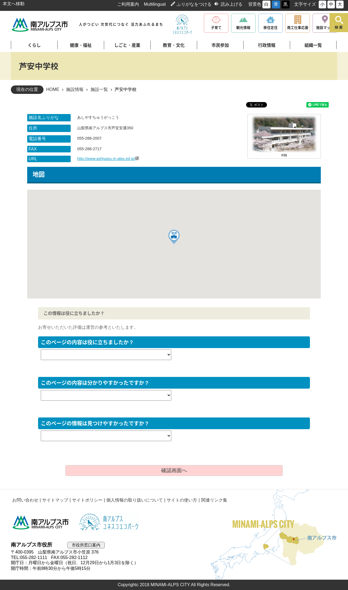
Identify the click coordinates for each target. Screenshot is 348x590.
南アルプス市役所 (41, 522)
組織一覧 (313, 45)
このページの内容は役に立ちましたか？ (87, 342)
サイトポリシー (87, 500)
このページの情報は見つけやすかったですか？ (95, 423)
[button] (174, 237)
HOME (52, 89)
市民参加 (220, 45)
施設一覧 (99, 89)
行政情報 (266, 45)
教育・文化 (174, 45)
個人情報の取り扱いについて (134, 500)
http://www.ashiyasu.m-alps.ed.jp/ (106, 158)
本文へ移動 (13, 3)
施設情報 (74, 89)
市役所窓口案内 (86, 545)
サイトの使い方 (182, 500)
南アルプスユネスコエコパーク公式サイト (182, 24)
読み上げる (232, 4)
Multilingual (155, 4)
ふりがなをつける (194, 4)
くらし (34, 45)
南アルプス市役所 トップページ (40, 24)
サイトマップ (55, 500)
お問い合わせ (25, 500)
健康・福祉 (81, 45)
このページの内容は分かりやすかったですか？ (95, 382)
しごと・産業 (127, 45)
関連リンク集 (214, 500)
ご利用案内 (128, 4)
